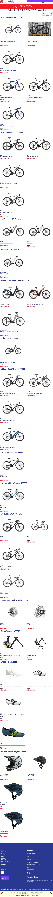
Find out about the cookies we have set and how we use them (26, 895)
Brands (2, 853)
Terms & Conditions (5, 861)
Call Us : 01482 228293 (26, 5)
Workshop (3, 858)
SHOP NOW (3, 851)
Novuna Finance (39, 0)
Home (2, 850)
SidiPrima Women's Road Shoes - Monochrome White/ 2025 (12, 715)
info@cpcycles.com (31, 873)
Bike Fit (2, 856)
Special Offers (4, 854)
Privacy (2, 862)
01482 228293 (30, 869)
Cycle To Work (4, 859)
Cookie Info (3, 864)
